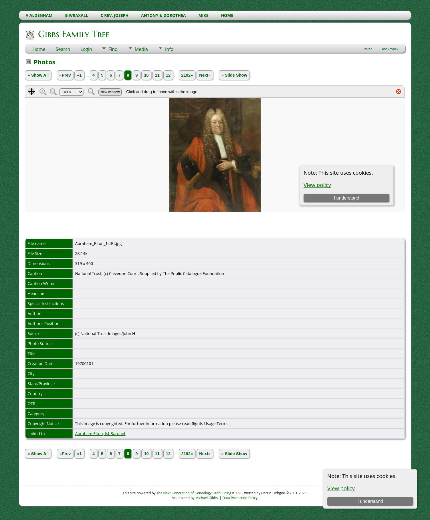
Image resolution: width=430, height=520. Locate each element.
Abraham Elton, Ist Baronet (100, 433)
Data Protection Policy (239, 497)
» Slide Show (234, 75)
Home (38, 49)
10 (146, 75)
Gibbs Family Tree (73, 34)
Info (169, 49)
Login (86, 49)
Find (113, 49)
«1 (79, 75)
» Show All (38, 75)
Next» (205, 75)
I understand (370, 501)
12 (168, 75)
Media (141, 49)
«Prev (65, 75)
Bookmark (389, 48)
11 (157, 75)
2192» (187, 75)
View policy (341, 488)
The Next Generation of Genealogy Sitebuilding (193, 493)
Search (63, 49)
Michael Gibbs (206, 497)
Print (368, 48)
